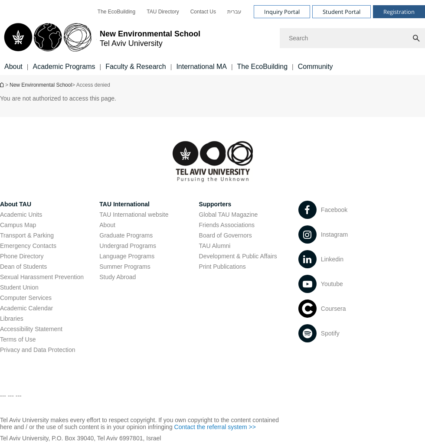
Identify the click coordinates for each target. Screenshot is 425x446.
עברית (234, 12)
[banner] (212, 37)
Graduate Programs (126, 235)
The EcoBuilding (116, 12)
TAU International (124, 204)
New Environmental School (41, 85)
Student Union (19, 287)
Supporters (215, 204)
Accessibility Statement (31, 329)
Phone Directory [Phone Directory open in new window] (21, 256)
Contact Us (203, 12)
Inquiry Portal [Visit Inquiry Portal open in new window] (282, 12)
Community (315, 66)
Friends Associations (227, 224)
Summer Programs (124, 266)
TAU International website (133, 214)
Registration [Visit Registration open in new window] (399, 12)
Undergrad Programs (127, 245)
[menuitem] (116, 12)
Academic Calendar (26, 308)
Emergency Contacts (28, 245)
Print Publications (222, 266)
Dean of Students (23, 266)
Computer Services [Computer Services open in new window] (26, 297)
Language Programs (126, 256)
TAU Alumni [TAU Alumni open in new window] (215, 245)
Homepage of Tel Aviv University (2, 84)
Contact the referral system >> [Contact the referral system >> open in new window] (215, 426)
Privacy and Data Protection (37, 349)
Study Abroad (117, 276)
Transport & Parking (27, 235)
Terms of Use (18, 339)
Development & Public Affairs (238, 256)
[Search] (352, 38)
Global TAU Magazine (228, 214)
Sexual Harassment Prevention (42, 276)
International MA (201, 66)
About (107, 224)
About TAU (15, 204)
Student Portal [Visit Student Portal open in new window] (341, 12)
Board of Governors (225, 235)
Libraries (11, 318)
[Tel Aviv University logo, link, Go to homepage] (100, 38)
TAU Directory (163, 12)
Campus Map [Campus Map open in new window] (18, 224)
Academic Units (21, 214)
